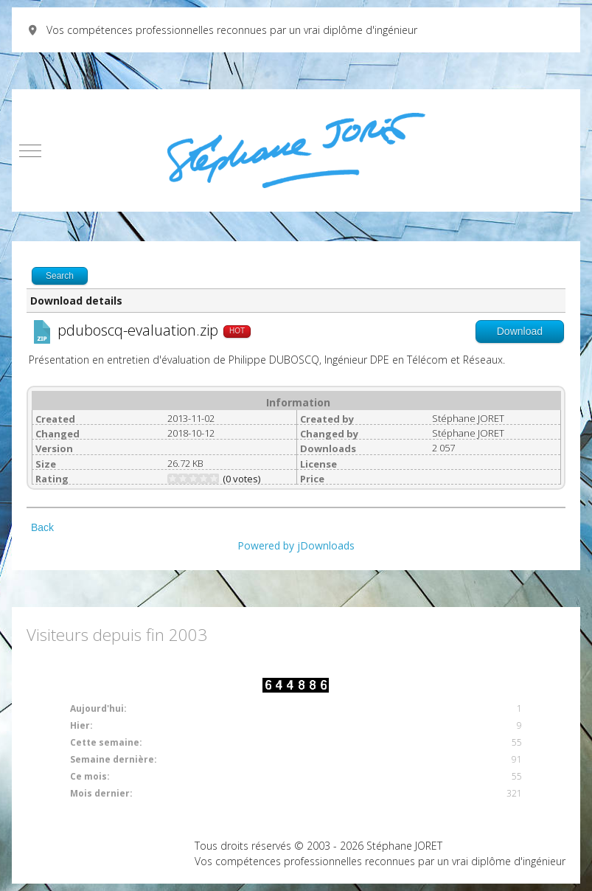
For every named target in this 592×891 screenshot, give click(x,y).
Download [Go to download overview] (520, 331)
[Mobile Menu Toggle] (30, 150)
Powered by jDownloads (296, 545)
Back (42, 527)
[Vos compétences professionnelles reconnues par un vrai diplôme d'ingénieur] (296, 150)
